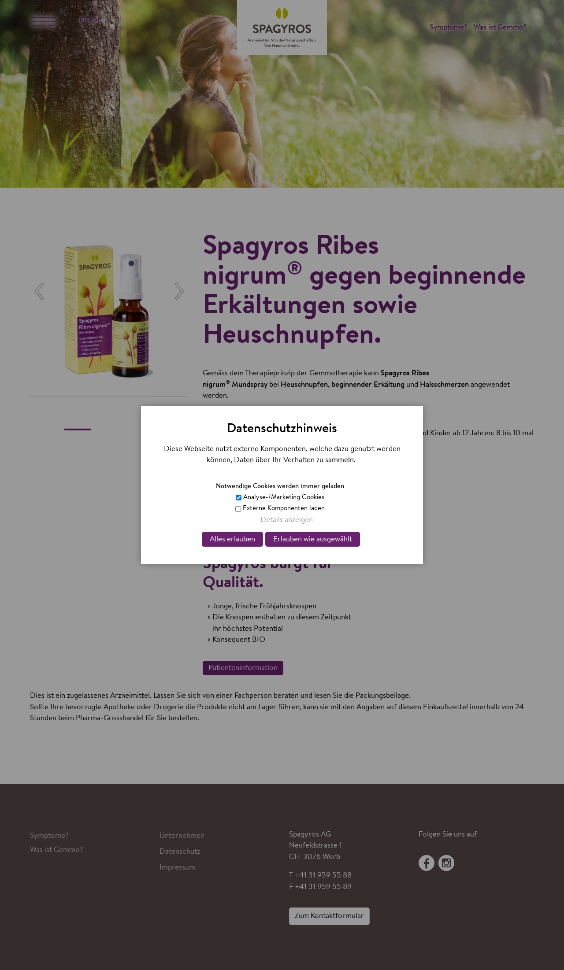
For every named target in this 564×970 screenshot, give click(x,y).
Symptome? (449, 27)
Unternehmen (182, 836)
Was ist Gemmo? (500, 27)
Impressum (177, 867)
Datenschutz (180, 851)
